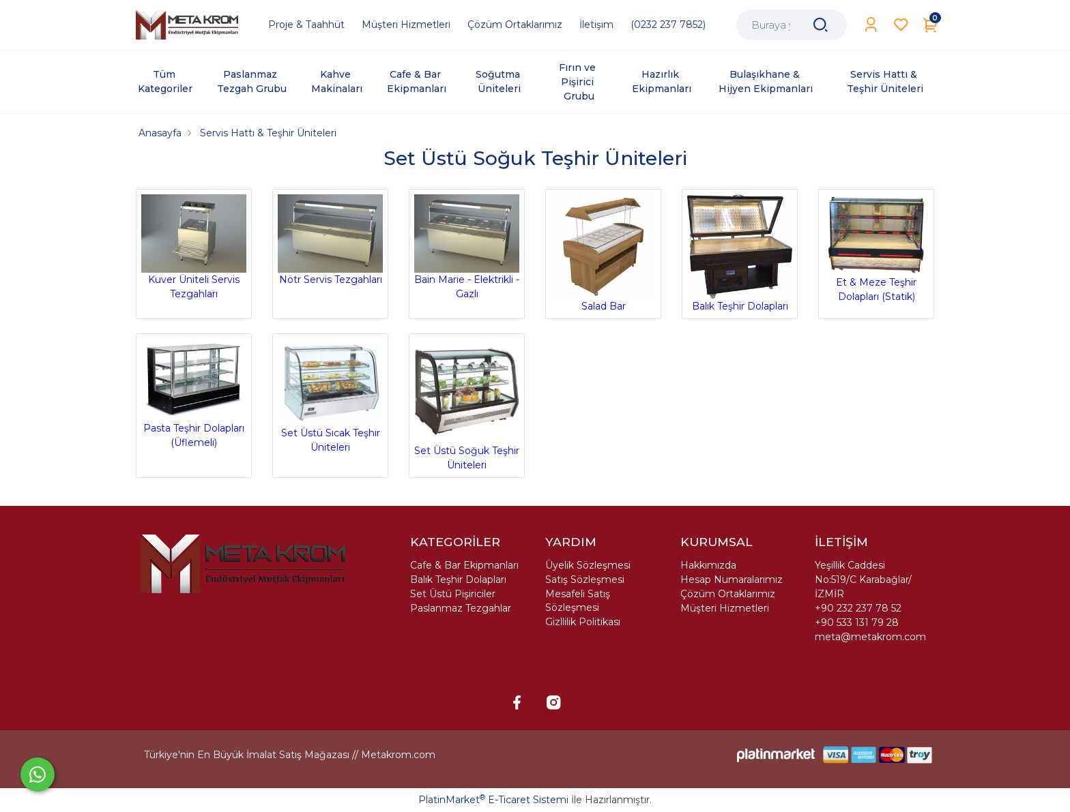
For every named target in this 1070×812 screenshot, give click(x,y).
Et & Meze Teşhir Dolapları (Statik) (876, 248)
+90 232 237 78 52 (858, 608)
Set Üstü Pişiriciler (452, 594)
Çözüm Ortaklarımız (727, 594)
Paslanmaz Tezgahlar (460, 608)
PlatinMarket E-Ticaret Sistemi (493, 800)
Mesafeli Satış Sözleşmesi (577, 601)
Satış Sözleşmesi (584, 579)
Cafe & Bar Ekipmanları (464, 565)
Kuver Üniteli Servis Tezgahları (193, 247)
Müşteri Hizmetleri (724, 608)
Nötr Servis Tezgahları (330, 240)
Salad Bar (603, 253)
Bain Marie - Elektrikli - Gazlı (466, 247)
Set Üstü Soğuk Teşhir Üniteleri (466, 405)
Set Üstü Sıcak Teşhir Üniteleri (330, 396)
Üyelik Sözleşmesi (588, 565)
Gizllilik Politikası (582, 622)
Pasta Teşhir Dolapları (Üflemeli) (193, 394)
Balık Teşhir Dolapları (739, 253)
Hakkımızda (708, 565)
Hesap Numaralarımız (731, 579)
